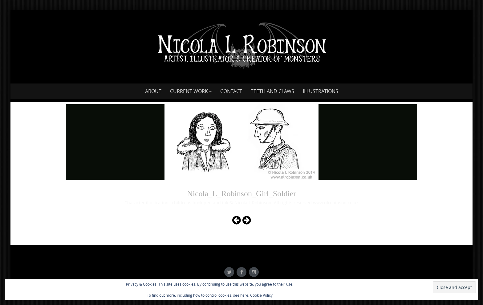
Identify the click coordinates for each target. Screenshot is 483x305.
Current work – (191, 91)
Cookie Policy (261, 295)
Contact (231, 91)
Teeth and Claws (272, 91)
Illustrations (320, 91)
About (153, 91)
